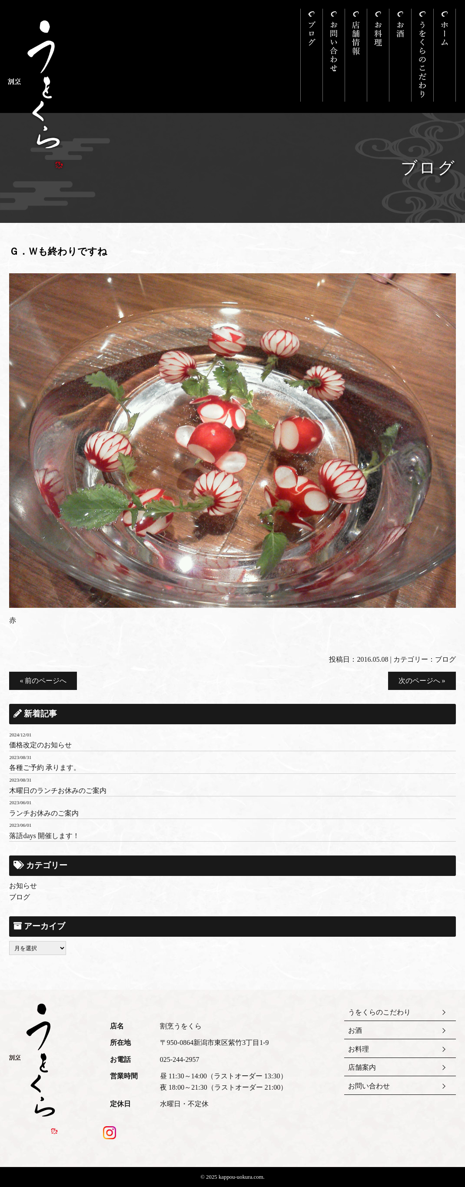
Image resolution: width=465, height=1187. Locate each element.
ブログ (445, 659)
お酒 (355, 1030)
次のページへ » (422, 680)
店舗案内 (362, 1067)
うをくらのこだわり (379, 1012)
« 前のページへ (43, 680)
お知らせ (23, 885)
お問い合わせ (369, 1086)
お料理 (358, 1049)
